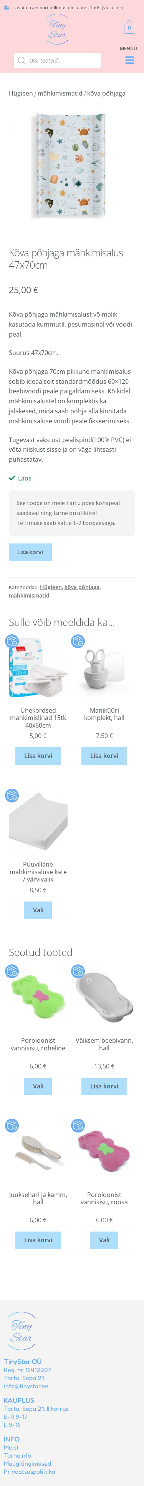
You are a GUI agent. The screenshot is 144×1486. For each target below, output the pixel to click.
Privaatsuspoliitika (29, 1471)
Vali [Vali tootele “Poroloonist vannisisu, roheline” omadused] (38, 1086)
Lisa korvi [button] (38, 755)
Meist (11, 1447)
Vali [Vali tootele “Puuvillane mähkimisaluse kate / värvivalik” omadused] (38, 910)
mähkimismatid (60, 93)
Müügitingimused (27, 1463)
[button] (129, 60)
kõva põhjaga (106, 93)
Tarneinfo (17, 1455)
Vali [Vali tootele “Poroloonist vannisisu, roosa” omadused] (104, 1240)
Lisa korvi (30, 552)
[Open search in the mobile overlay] (57, 60)
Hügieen (21, 93)
